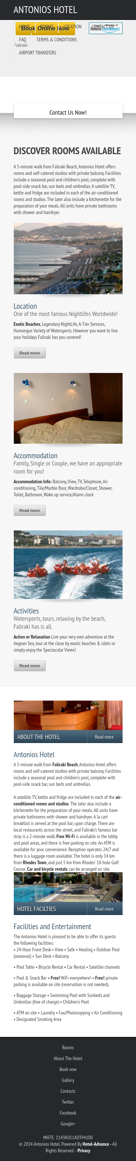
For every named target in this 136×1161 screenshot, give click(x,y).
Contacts (68, 1091)
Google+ (68, 1123)
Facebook (68, 1112)
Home (24, 26)
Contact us (103, 26)
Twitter (68, 1102)
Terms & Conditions (56, 39)
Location (72, 26)
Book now (68, 1069)
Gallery (68, 1080)
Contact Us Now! (67, 112)
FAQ (22, 39)
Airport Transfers (37, 52)
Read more (30, 353)
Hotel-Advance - (97, 1144)
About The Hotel (68, 1058)
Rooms (47, 26)
